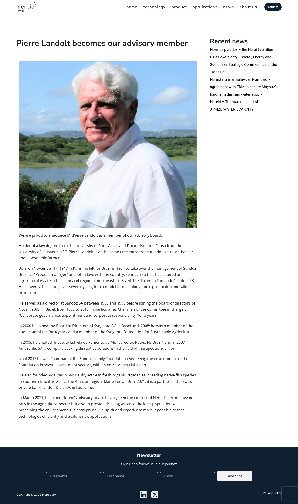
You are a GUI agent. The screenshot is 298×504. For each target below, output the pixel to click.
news (228, 7)
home (131, 7)
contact (273, 7)
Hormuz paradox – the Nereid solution (241, 49)
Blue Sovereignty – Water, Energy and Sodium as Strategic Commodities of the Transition (243, 64)
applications (205, 7)
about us (248, 7)
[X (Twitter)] (154, 494)
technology (154, 7)
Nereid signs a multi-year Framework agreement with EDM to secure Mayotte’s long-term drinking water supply (244, 87)
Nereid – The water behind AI (234, 102)
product (179, 7)
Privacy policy (272, 493)
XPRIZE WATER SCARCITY (232, 109)
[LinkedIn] (143, 494)
